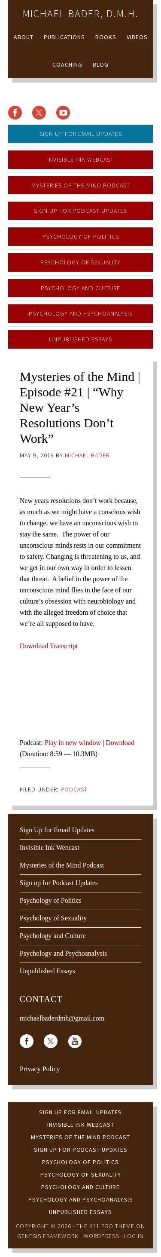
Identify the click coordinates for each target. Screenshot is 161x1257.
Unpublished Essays (80, 339)
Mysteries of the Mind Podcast (80, 185)
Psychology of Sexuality (80, 262)
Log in (134, 1236)
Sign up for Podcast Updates (80, 211)
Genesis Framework (48, 1236)
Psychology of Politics (81, 236)
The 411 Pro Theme (105, 1226)
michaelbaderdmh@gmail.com (62, 1018)
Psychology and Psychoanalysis (81, 313)
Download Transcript (49, 646)
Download (120, 742)
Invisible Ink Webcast (80, 159)
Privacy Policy (40, 1069)
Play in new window (73, 742)
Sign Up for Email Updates (80, 134)
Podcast (74, 789)
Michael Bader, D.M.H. (81, 13)
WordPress (101, 1236)
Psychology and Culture (80, 288)
